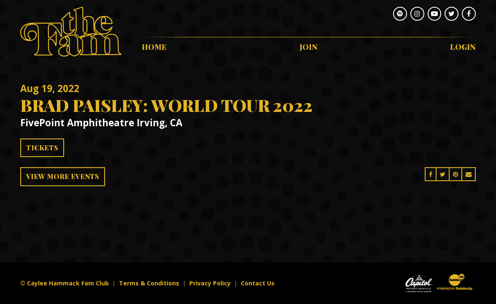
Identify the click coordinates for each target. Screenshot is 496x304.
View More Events (62, 176)
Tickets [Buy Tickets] (42, 147)
